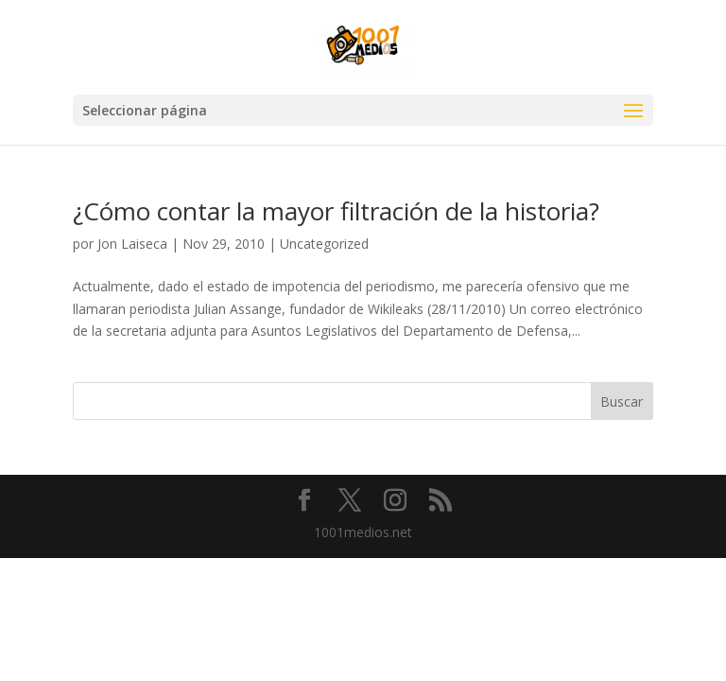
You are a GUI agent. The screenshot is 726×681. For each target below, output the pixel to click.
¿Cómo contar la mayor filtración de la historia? (336, 211)
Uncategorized (324, 244)
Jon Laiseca (132, 244)
